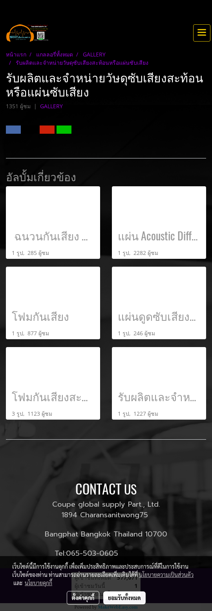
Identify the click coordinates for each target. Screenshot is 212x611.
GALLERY (51, 106)
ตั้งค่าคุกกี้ (83, 597)
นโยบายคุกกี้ (38, 582)
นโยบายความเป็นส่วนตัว (166, 574)
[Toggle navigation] (201, 33)
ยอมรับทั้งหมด (124, 597)
